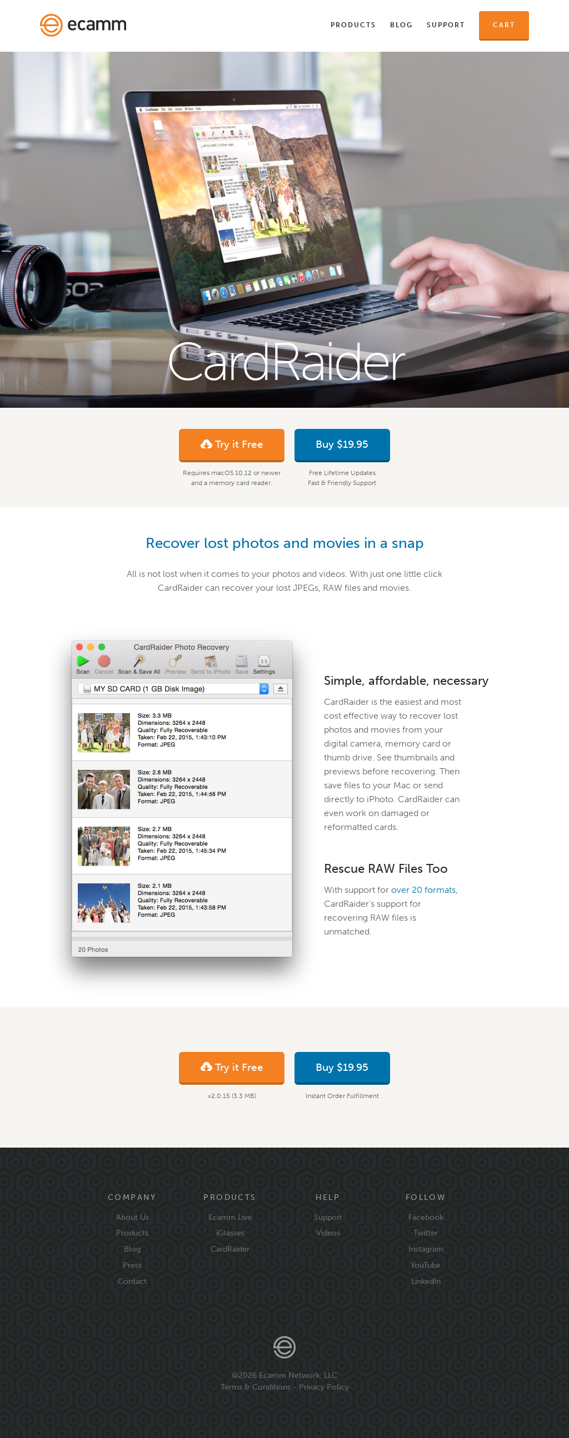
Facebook (425, 1217)
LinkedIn (426, 1281)
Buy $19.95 (342, 444)
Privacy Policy (324, 1387)
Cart (504, 25)
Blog (401, 25)
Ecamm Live (230, 1217)
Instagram (425, 1249)
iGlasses (230, 1233)
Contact (132, 1281)
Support (446, 25)
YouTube (426, 1265)
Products (353, 25)
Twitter (425, 1233)
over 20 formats (423, 889)
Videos (328, 1233)
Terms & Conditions (256, 1387)
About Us (132, 1217)
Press (132, 1265)
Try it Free (232, 446)
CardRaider (230, 1249)
